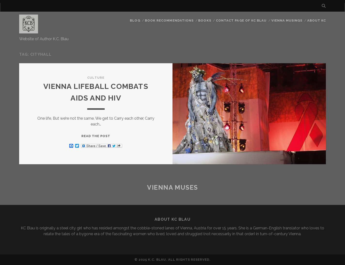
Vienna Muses (172, 187)
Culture (95, 77)
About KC (316, 20)
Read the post (95, 136)
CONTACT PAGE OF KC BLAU (241, 20)
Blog (135, 20)
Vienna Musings (287, 20)
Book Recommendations (169, 20)
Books (204, 20)
